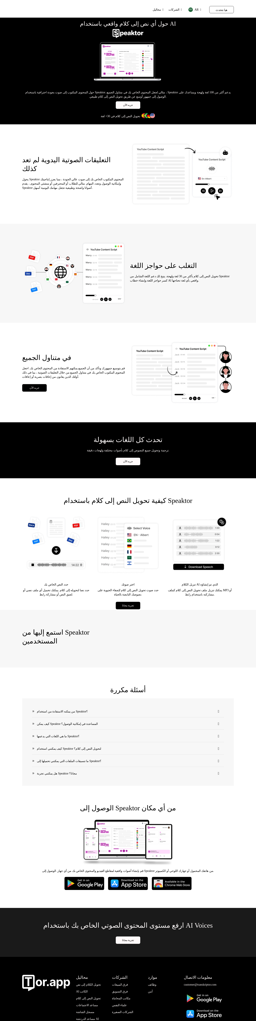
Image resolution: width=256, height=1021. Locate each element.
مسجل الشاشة (85, 1012)
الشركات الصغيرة (122, 1012)
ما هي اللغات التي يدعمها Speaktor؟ (58, 736)
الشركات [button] (173, 9)
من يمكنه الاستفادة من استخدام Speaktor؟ (62, 711)
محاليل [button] (157, 9)
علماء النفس (119, 1005)
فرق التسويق (120, 992)
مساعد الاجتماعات (87, 1005)
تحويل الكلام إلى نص (88, 985)
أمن (150, 992)
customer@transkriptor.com (200, 985)
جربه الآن (128, 105)
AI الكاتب (82, 992)
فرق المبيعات (120, 985)
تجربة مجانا (128, 605)
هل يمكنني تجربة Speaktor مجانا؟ (57, 773)
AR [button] (193, 9)
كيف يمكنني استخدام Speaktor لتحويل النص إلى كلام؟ (69, 748)
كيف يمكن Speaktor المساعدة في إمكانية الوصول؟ (67, 724)
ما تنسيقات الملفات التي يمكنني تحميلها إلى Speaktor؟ (69, 761)
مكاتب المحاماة (121, 998)
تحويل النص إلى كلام (88, 998)
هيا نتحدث (222, 10)
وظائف (152, 985)
